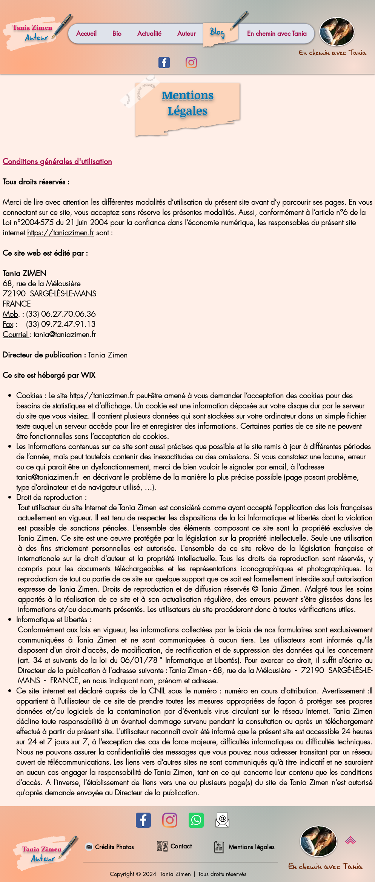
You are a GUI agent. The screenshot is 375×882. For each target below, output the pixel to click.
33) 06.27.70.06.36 (61, 314)
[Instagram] (191, 62)
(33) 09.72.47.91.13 (60, 324)
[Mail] (222, 820)
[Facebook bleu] (164, 62)
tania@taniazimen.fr (65, 334)
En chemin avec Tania (325, 868)
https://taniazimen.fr (60, 232)
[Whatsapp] (196, 820)
